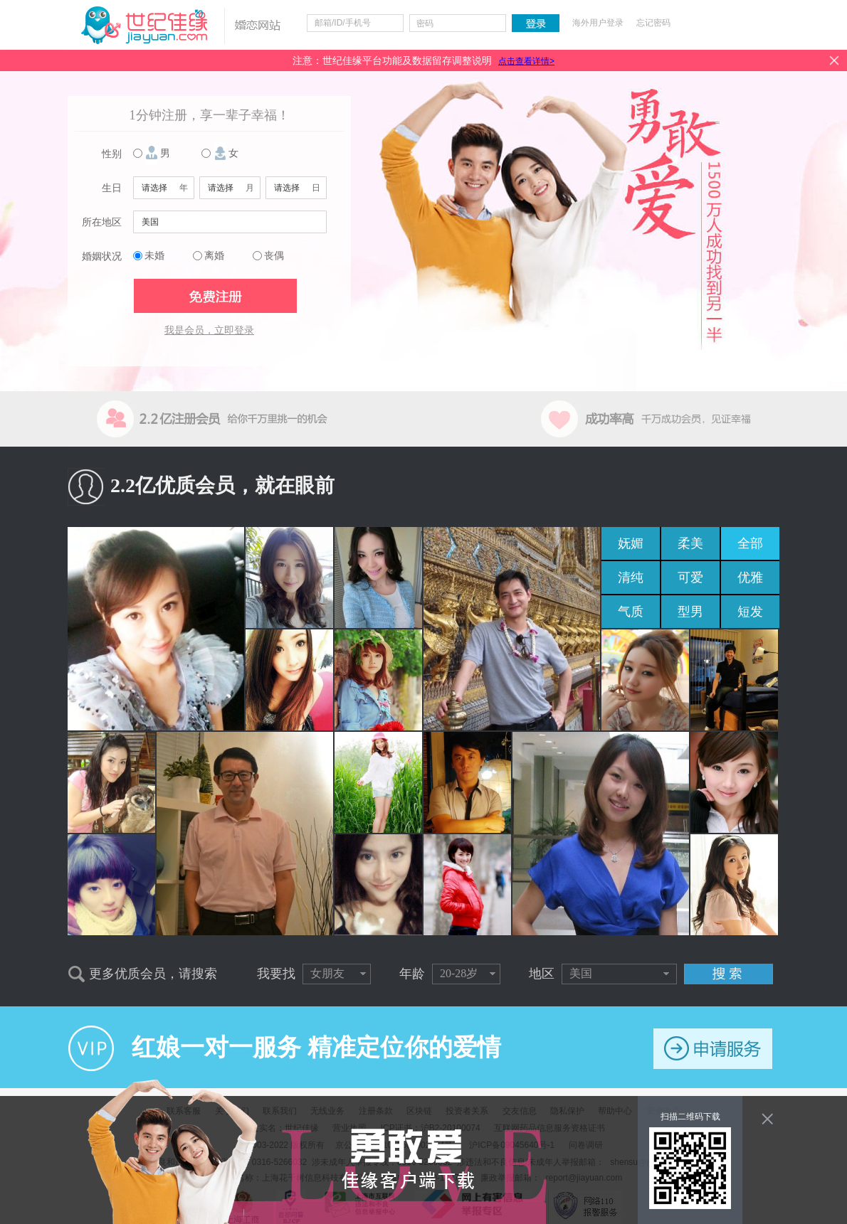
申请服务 (712, 1048)
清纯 (630, 577)
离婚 (214, 255)
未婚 (154, 255)
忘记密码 (653, 23)
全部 (750, 543)
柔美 (690, 543)
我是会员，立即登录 (209, 330)
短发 (750, 612)
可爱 (690, 577)
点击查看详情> (526, 61)
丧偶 (274, 255)
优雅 (750, 577)
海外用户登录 (598, 23)
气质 (630, 612)
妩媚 (630, 543)
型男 (690, 612)
